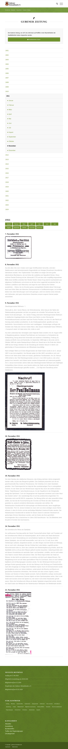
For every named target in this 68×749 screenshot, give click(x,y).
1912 (7, 155)
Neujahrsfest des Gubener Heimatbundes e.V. (18, 686)
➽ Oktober (10, 141)
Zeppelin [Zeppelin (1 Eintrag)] (38, 709)
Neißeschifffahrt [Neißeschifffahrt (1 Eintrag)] (40, 706)
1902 (7, 55)
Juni (47, 224)
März (24, 224)
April (32, 224)
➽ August (10, 132)
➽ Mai (9, 118)
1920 (7, 191)
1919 (7, 187)
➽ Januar (10, 100)
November (32, 227)
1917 (7, 177)
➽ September (11, 137)
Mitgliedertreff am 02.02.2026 (14, 689)
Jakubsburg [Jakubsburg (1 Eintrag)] (8, 706)
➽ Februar (10, 105)
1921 (7, 196)
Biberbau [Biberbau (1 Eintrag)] (13, 703)
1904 (7, 64)
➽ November (11, 146)
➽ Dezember (11, 150)
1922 (7, 200)
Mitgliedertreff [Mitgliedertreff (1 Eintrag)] (20, 706)
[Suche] (56, 3)
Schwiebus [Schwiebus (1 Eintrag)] (24, 709)
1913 (7, 159)
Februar (16, 224)
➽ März (9, 109)
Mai (39, 224)
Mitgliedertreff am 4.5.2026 (13, 682)
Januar (9, 224)
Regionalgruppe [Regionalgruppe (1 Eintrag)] (9, 709)
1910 (7, 91)
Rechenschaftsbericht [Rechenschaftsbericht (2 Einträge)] (57, 706)
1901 (7, 50)
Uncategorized (9, 733)
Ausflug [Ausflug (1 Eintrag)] (7, 703)
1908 (7, 82)
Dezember (39, 227)
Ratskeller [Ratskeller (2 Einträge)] (48, 706)
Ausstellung (9, 726)
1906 (7, 73)
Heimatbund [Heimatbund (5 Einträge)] (57, 703)
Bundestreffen (9, 728)
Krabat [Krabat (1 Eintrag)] (14, 706)
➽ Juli (9, 127)
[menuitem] (56, 3)
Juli (55, 224)
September (16, 227)
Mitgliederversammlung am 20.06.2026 (16, 679)
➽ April (9, 114)
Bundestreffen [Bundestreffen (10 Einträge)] (20, 703)
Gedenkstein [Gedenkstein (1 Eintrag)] (27, 703)
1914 (7, 164)
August (9, 227)
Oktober (24, 227)
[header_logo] (28, 3)
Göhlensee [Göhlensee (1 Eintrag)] (42, 703)
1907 (7, 78)
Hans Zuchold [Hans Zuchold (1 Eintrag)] (49, 703)
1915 (7, 168)
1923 (7, 205)
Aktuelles (8, 724)
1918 (7, 182)
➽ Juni (9, 123)
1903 (7, 59)
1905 (7, 69)
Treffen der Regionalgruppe (14, 731)
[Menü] (60, 3)
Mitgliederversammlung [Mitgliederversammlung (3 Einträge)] (30, 706)
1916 (7, 173)
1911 (8, 96)
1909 (7, 87)
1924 (7, 209)
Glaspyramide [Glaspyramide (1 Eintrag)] (35, 703)
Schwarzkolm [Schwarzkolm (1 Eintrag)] (18, 709)
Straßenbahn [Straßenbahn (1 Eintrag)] (32, 709)
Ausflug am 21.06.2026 (11, 675)
